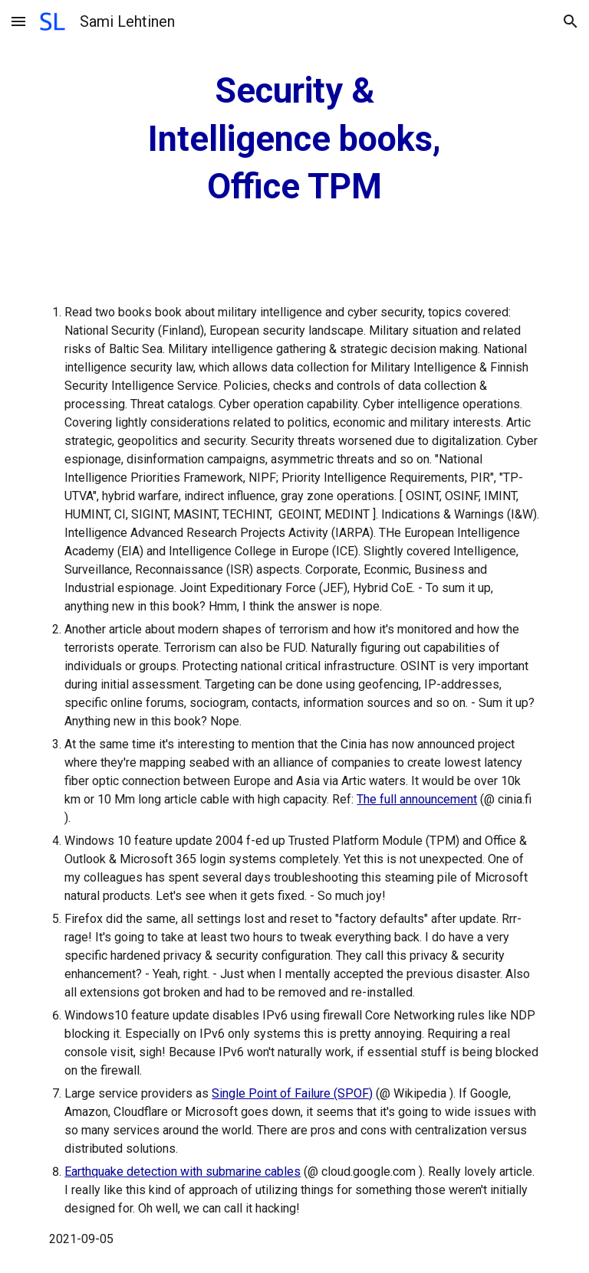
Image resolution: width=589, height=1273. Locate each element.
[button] (18, 21)
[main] (294, 139)
